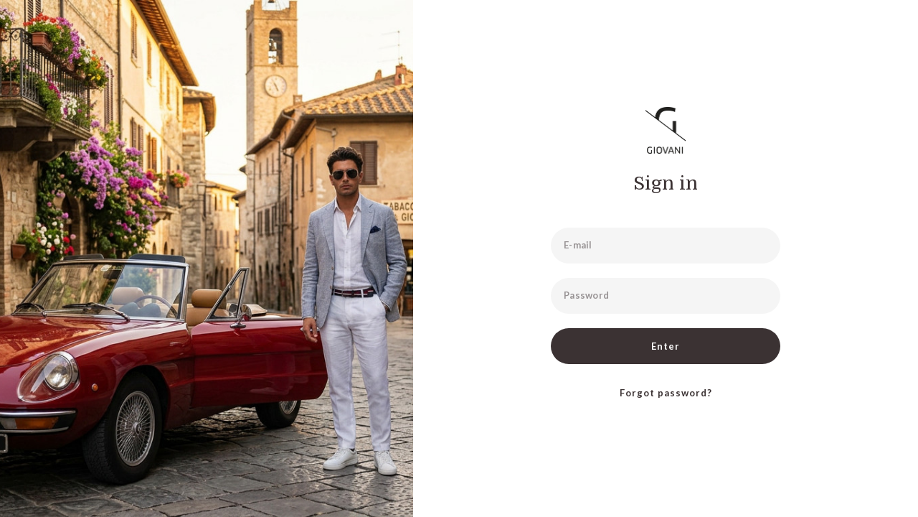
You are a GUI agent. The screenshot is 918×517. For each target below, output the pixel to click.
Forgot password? (666, 393)
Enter (665, 346)
